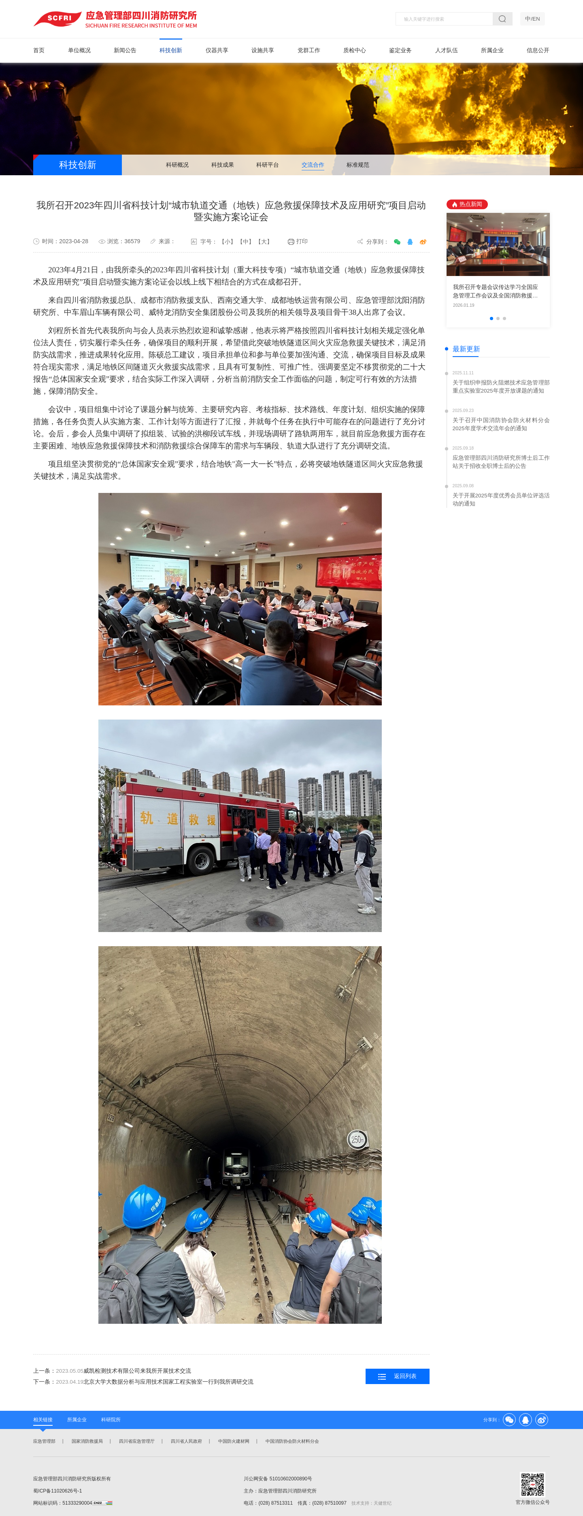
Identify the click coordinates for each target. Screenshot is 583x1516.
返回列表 (397, 1376)
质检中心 (354, 50)
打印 (298, 242)
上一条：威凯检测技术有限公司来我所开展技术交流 (112, 1371)
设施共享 (262, 50)
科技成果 (222, 165)
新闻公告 (125, 50)
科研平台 (267, 165)
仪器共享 (217, 50)
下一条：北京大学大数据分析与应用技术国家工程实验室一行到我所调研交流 (143, 1382)
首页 (39, 50)
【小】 (227, 242)
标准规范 (358, 165)
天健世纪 (383, 1503)
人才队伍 (446, 50)
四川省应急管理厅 (136, 1441)
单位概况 (79, 50)
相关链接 (43, 1420)
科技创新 (171, 50)
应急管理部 (43, 1441)
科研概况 (177, 165)
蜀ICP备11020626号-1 (57, 1491)
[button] (491, 319)
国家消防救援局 (86, 1441)
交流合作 (313, 165)
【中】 (245, 242)
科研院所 (111, 1420)
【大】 (263, 242)
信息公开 (538, 50)
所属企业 (492, 50)
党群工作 (309, 50)
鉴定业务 (400, 50)
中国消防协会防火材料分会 (291, 1441)
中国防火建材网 (233, 1441)
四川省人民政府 (185, 1441)
